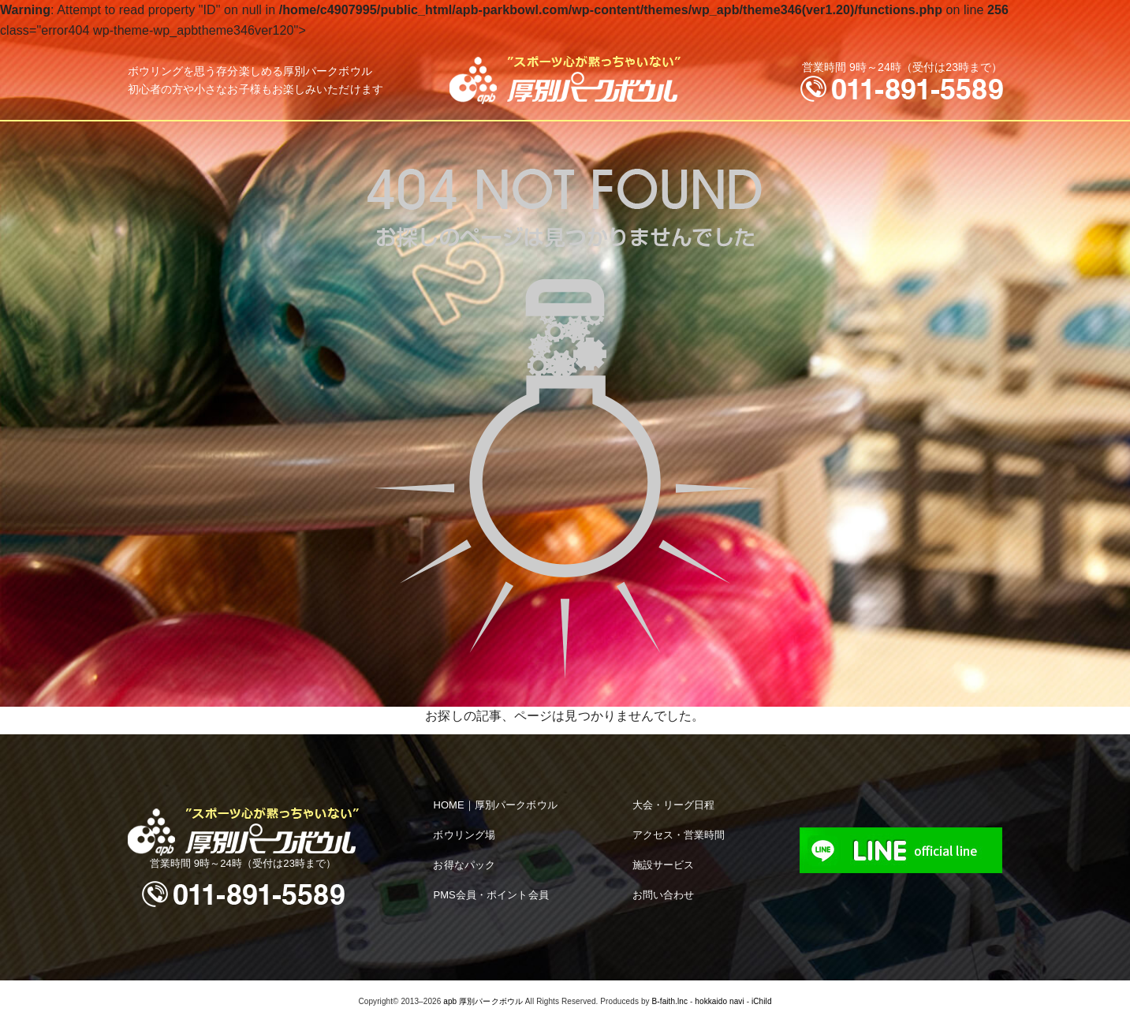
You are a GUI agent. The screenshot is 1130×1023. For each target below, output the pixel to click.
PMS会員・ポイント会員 (490, 895)
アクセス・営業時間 (678, 835)
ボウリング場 (464, 835)
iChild (761, 1001)
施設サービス (663, 865)
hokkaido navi (719, 1001)
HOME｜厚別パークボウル (495, 805)
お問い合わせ (663, 895)
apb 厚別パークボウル (483, 1001)
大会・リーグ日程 (673, 805)
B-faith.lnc (670, 1001)
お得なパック (464, 865)
